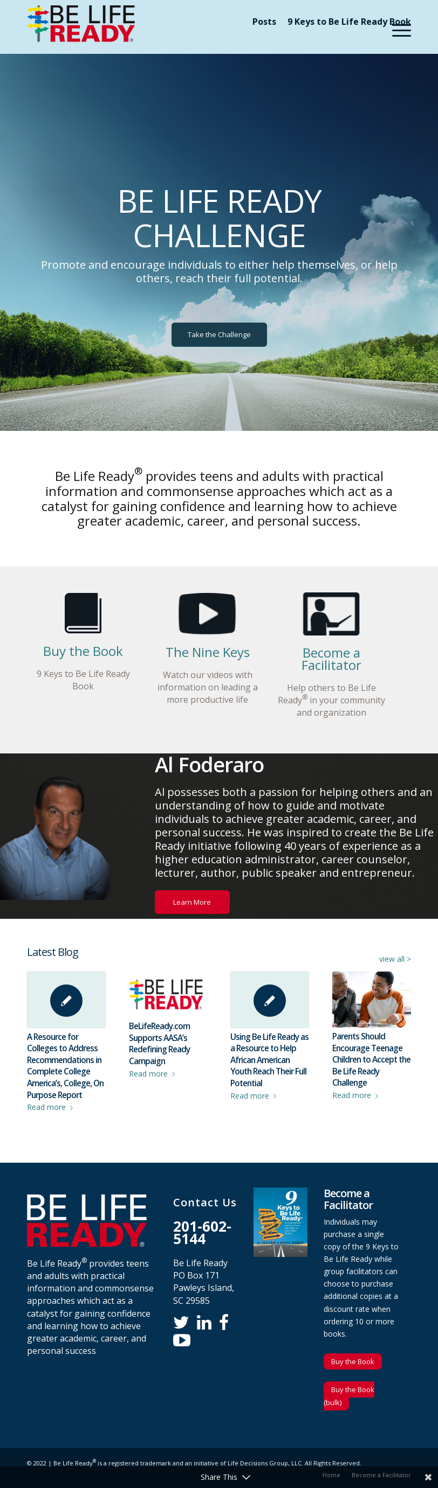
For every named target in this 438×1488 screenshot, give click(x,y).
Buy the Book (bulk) (349, 1396)
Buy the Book (83, 651)
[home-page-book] (83, 613)
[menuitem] (264, 21)
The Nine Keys (208, 652)
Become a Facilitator (331, 659)
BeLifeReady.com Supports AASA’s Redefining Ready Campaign (159, 1044)
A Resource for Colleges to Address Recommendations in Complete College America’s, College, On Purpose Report (65, 1066)
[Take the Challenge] (219, 335)
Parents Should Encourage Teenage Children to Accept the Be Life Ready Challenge (371, 1059)
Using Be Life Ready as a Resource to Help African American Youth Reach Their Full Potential (269, 1060)
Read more (52, 1107)
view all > (395, 959)
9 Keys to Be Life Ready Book (349, 21)
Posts (264, 21)
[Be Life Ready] (81, 29)
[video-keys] (207, 614)
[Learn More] (192, 902)
